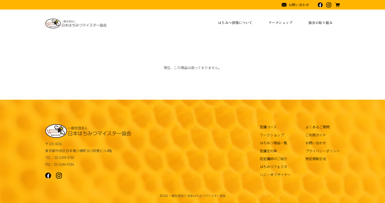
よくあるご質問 (317, 126)
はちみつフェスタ (273, 166)
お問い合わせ (315, 142)
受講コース (268, 126)
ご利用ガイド (315, 134)
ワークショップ (272, 134)
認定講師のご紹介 (273, 158)
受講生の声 (268, 150)
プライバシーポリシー (322, 150)
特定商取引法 (315, 158)
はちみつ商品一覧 (273, 142)
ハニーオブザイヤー (275, 174)
